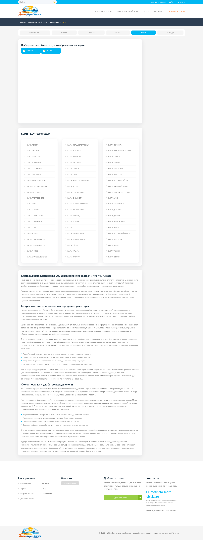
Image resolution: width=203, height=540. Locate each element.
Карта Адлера (32, 145)
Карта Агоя (113, 198)
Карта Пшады (73, 221)
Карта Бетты (72, 186)
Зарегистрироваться (158, 2)
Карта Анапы (32, 251)
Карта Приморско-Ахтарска (120, 151)
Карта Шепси (114, 257)
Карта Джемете (74, 163)
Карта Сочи (31, 227)
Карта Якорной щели (36, 245)
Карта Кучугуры (74, 257)
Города (30, 51)
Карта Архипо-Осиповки (78, 180)
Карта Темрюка (115, 163)
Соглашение (47, 493)
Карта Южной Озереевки (119, 192)
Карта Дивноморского (77, 204)
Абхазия (158, 11)
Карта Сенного (73, 168)
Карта (143, 33)
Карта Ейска (72, 245)
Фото (118, 33)
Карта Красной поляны (37, 186)
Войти (171, 2)
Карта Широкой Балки (118, 186)
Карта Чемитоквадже (36, 239)
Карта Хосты (32, 233)
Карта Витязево (74, 157)
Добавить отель (27, 498)
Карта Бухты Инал (116, 204)
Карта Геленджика (75, 192)
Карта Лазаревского (35, 198)
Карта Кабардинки (75, 210)
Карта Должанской (76, 239)
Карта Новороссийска (118, 180)
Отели (49, 51)
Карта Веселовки (74, 151)
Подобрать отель (103, 11)
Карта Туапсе (114, 251)
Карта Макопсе (33, 210)
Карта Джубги (114, 216)
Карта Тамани (114, 157)
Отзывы (91, 33)
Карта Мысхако (115, 174)
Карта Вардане (33, 151)
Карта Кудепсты (34, 192)
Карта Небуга (113, 227)
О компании (26, 484)
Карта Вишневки (34, 157)
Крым (146, 11)
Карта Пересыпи (115, 145)
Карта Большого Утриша (78, 145)
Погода (170, 33)
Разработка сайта (28, 493)
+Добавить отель (176, 11)
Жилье (64, 33)
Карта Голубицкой (75, 233)
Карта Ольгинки (115, 239)
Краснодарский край (128, 11)
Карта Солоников (34, 221)
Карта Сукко (72, 174)
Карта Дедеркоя (115, 210)
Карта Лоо (31, 204)
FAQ (44, 489)
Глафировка (35, 33)
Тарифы (24, 489)
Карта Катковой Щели (36, 180)
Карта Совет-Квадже (35, 216)
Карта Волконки (34, 163)
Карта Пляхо (113, 245)
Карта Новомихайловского (120, 233)
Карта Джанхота (74, 198)
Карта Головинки (34, 168)
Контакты (181, 2)
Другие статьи (70, 483)
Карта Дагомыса (34, 174)
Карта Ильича (73, 251)
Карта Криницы (74, 216)
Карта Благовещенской (37, 257)
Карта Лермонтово (116, 221)
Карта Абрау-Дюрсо (116, 168)
